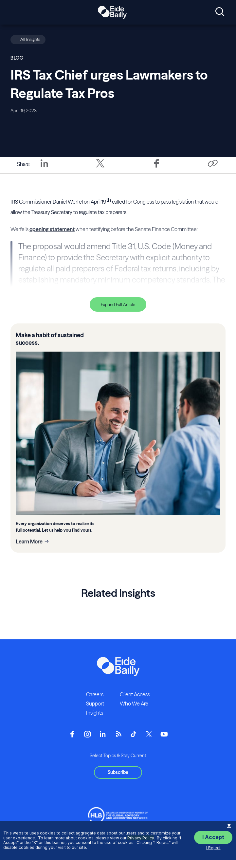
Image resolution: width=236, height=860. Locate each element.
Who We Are (134, 703)
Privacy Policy (140, 837)
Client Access (135, 694)
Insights (94, 712)
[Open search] (220, 12)
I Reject (213, 847)
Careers (94, 694)
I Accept (213, 837)
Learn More (29, 541)
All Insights (30, 39)
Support (95, 703)
